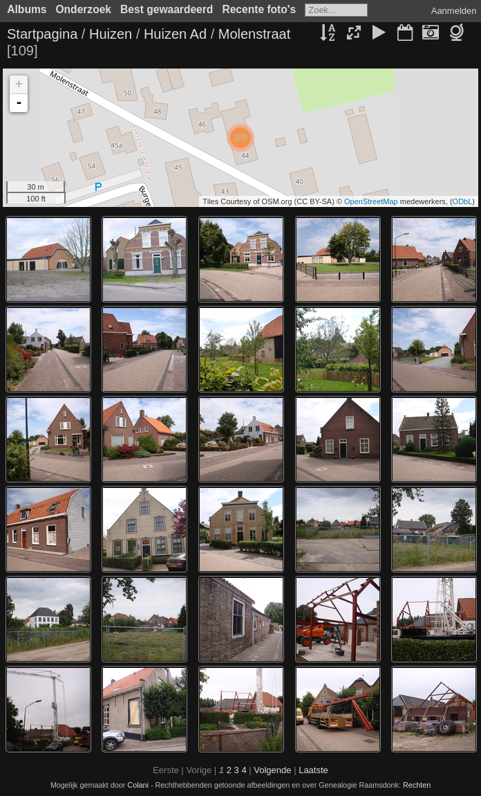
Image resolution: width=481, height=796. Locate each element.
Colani (138, 785)
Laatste (313, 770)
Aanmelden (454, 11)
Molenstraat (254, 34)
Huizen (110, 34)
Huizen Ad (175, 34)
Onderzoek (83, 9)
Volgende (272, 770)
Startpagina (42, 34)
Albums (26, 9)
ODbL (463, 201)
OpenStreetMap (371, 201)
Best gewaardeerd (166, 9)
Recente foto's (259, 9)
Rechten (417, 785)
